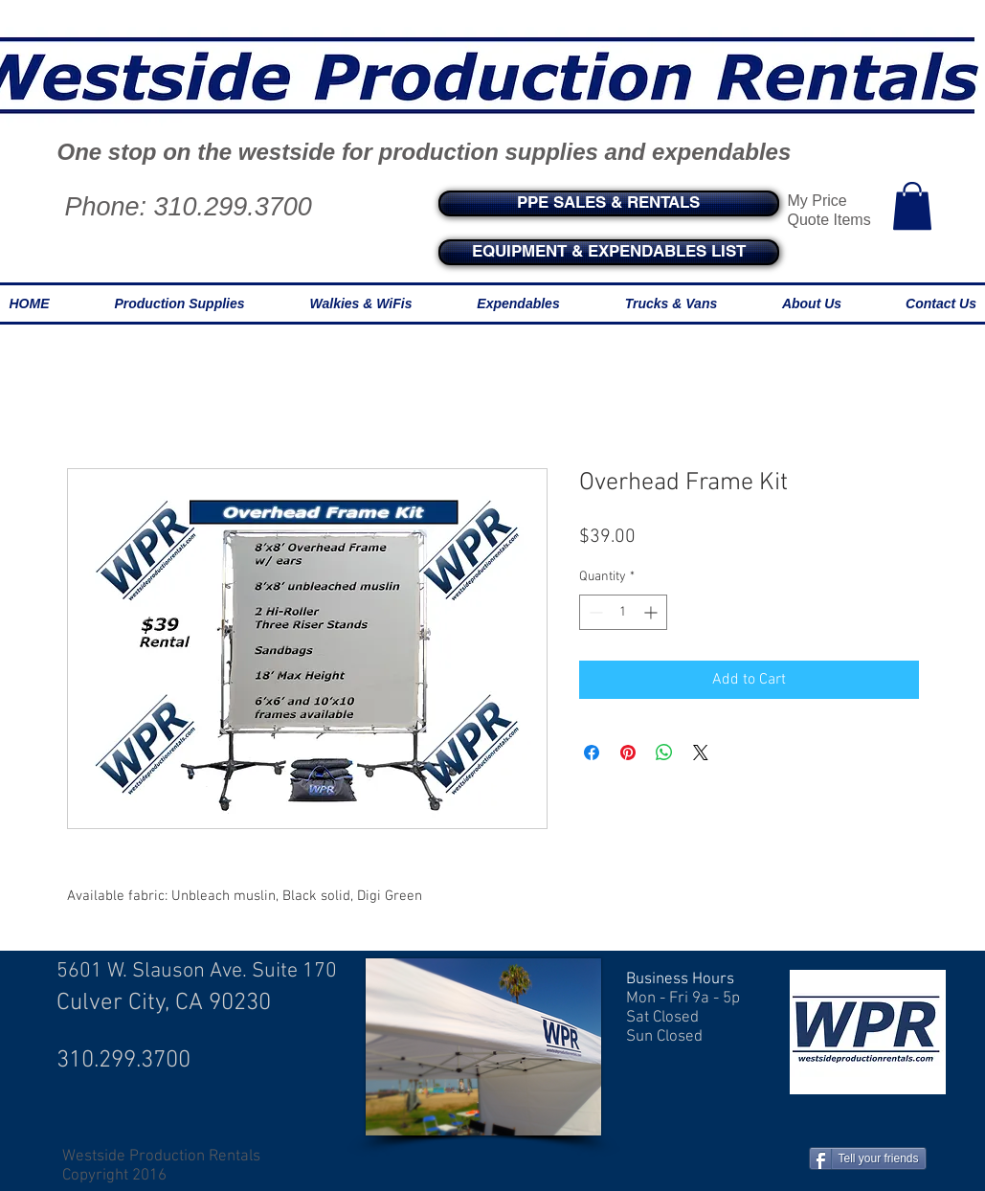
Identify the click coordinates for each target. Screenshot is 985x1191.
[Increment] (652, 612)
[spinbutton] (623, 612)
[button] (912, 206)
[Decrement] (594, 612)
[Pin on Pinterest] (627, 752)
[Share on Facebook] (591, 752)
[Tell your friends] (868, 1158)
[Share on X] (700, 752)
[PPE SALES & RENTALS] (608, 203)
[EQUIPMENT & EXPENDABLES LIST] (608, 252)
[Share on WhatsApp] (664, 752)
